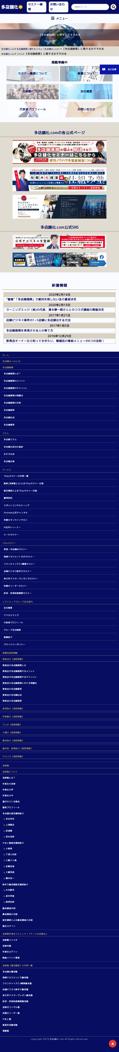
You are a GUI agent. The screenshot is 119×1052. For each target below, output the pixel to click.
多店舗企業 (9, 461)
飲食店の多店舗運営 (12, 689)
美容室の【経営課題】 (13, 708)
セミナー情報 (35, 6)
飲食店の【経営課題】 (13, 659)
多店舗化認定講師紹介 (13, 813)
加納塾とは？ (8, 777)
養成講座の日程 (10, 914)
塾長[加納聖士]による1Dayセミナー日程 (24, 483)
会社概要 (8, 607)
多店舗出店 (9, 417)
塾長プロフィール (11, 807)
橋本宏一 (10, 878)
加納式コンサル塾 (11, 1007)
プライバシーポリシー (14, 644)
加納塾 (5, 765)
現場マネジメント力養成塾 (15, 977)
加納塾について (10, 771)
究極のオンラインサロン (15, 520)
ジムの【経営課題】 (12, 724)
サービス (6, 469)
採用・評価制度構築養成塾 (15, 1001)
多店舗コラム (10, 439)
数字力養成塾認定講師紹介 (15, 884)
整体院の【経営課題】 (13, 740)
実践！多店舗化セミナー (15, 549)
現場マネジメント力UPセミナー (19, 556)
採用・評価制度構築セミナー (18, 593)
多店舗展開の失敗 (12, 402)
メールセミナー (11, 534)
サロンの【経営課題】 (13, 756)
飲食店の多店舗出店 (12, 695)
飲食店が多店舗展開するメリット (18, 671)
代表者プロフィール (13, 622)
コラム (5, 433)
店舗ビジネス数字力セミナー (18, 571)
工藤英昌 (10, 872)
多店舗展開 (7, 367)
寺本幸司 (10, 818)
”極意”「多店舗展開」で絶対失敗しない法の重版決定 (41, 299)
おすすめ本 (9, 454)
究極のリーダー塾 (11, 1013)
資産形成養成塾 (10, 1025)
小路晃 (9, 848)
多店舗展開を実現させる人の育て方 (29, 330)
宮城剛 (9, 830)
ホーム (5, 355)
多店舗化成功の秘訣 (13, 446)
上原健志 (10, 824)
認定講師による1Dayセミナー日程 (20, 490)
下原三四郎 (11, 854)
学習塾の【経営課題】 (13, 716)
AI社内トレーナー (12, 527)
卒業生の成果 (8, 783)
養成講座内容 (8, 908)
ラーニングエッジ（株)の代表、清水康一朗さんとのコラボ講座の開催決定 (55, 310)
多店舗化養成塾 (10, 971)
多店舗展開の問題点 (13, 395)
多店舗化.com (8, 49)
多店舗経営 (9, 410)
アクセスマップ (11, 615)
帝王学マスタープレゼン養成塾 (17, 995)
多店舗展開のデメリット (15, 388)
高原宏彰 (10, 901)
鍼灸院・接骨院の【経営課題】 (17, 748)
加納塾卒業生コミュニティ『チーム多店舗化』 (25, 933)
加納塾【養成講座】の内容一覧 (17, 965)
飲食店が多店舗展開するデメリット (19, 677)
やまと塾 (6, 1019)
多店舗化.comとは (11, 361)
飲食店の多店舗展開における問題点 (19, 683)
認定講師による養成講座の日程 (17, 920)
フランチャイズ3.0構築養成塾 (17, 983)
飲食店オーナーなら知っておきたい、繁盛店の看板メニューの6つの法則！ (55, 341)
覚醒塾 (5, 1030)
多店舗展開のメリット (14, 380)
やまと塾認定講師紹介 (13, 843)
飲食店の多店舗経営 (12, 700)
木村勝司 (10, 890)
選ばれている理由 (11, 801)
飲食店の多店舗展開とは (14, 665)
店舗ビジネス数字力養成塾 (15, 989)
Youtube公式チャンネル (16, 512)
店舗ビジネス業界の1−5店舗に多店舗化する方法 (38, 320)
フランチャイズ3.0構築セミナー (19, 564)
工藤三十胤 (11, 860)
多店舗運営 (9, 424)
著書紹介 (8, 637)
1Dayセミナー (9, 543)
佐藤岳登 (10, 866)
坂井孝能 (10, 896)
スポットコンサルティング (17, 505)
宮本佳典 (10, 836)
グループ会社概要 (12, 630)
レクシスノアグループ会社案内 (17, 601)
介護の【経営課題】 (12, 732)
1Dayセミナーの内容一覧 (16, 476)
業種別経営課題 (10, 653)
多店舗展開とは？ (12, 373)
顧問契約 (8, 498)
